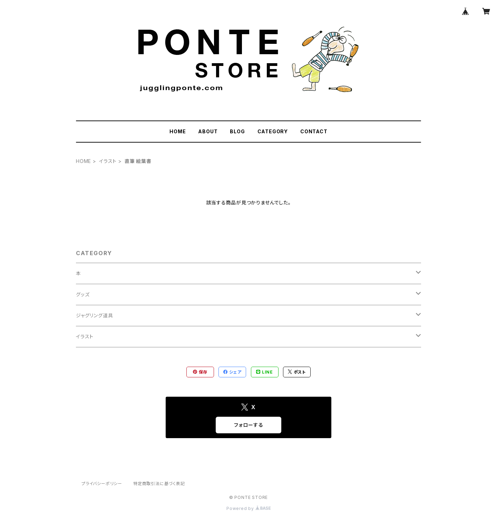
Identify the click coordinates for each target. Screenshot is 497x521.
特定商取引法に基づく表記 (159, 483)
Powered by (248, 508)
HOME (177, 131)
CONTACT (314, 131)
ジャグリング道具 (94, 315)
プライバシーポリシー (101, 483)
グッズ (82, 294)
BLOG (237, 131)
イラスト (108, 161)
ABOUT (207, 131)
